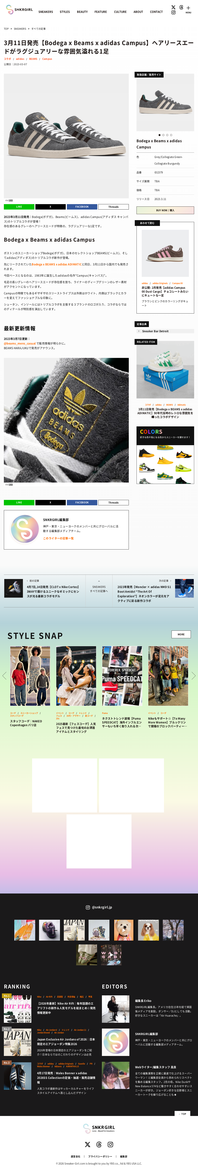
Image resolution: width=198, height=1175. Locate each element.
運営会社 (75, 1156)
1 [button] (159, 135)
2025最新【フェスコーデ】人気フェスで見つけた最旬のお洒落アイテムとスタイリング (76, 727)
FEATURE (101, 12)
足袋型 (60, 996)
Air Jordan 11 (80, 1030)
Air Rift (49, 996)
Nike (39, 996)
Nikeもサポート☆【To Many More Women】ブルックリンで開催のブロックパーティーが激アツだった (167, 722)
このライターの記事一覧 (58, 538)
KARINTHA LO (72, 1066)
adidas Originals (160, 283)
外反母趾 (71, 996)
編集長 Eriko (143, 1001)
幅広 (82, 996)
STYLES (65, 12)
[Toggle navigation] (188, 9)
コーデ (13, 713)
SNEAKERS (45, 12)
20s (57, 718)
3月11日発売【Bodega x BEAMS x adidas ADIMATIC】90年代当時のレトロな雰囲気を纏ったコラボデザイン (165, 413)
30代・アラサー (73, 715)
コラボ (7, 58)
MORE (181, 634)
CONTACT (156, 12)
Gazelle (81, 1063)
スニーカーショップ (29, 713)
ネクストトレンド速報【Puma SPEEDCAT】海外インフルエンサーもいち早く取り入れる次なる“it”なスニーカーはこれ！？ (122, 722)
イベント (60, 713)
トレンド (83, 713)
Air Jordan (59, 1032)
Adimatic (182, 404)
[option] (165, 102)
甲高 (90, 996)
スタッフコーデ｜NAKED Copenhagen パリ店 (26, 723)
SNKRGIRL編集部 (146, 1034)
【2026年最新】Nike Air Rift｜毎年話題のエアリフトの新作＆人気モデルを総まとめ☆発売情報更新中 (66, 1007)
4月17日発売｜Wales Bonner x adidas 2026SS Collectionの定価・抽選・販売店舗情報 (66, 1077)
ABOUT (138, 12)
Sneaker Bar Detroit (155, 331)
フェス (59, 715)
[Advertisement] (64, 785)
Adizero (58, 1066)
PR (91, 1063)
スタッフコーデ (17, 715)
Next (194, 676)
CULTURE (120, 12)
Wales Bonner (43, 1066)
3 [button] (167, 135)
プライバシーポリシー (100, 1156)
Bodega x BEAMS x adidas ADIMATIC (57, 264)
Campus (47, 58)
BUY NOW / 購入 (165, 210)
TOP (6, 28)
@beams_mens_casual (20, 343)
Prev (4, 676)
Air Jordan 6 (51, 1030)
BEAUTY (82, 12)
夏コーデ (89, 715)
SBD (11, 200)
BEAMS (33, 58)
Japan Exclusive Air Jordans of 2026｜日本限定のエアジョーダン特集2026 (66, 1041)
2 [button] (163, 135)
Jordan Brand (43, 1032)
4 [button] (171, 135)
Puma (105, 713)
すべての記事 (38, 28)
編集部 (123, 1156)
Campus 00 (177, 283)
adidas (20, 58)
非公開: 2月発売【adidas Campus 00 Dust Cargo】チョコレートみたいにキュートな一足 (165, 291)
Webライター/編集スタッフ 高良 (155, 1067)
